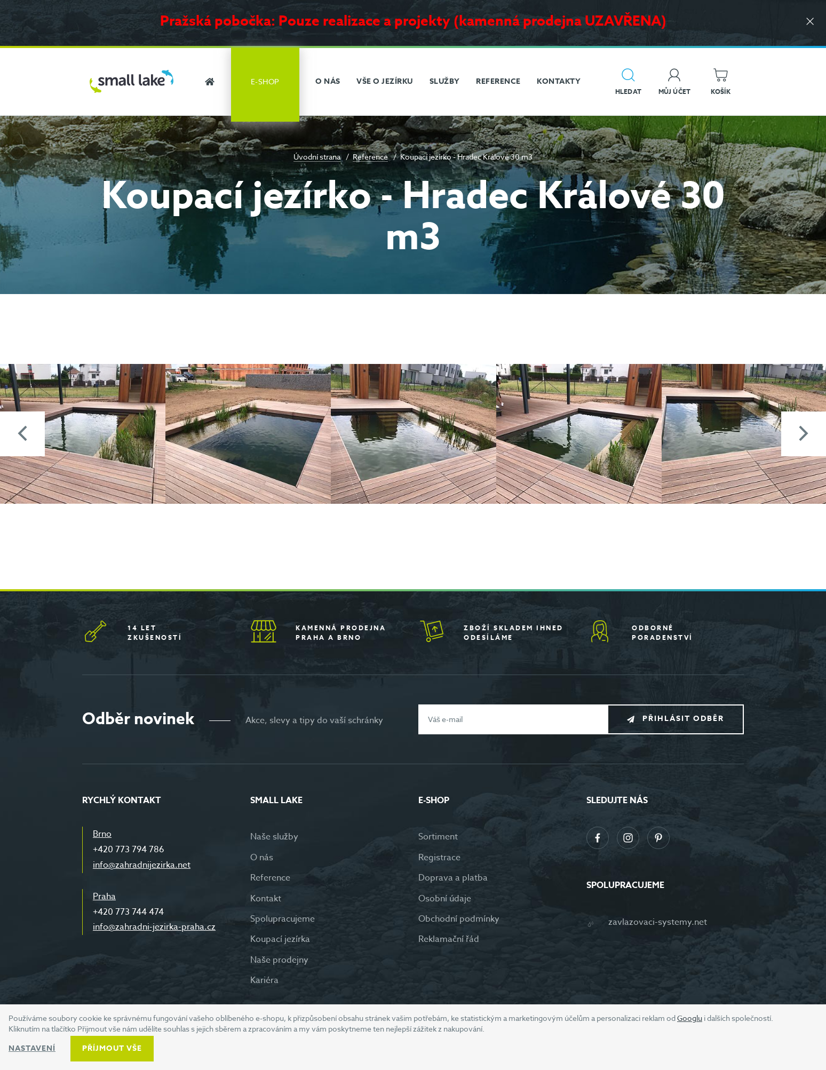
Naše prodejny (279, 960)
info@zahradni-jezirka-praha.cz (154, 927)
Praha (104, 896)
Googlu (689, 1018)
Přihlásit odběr (683, 718)
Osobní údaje (444, 898)
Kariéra (264, 980)
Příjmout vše (112, 1048)
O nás (261, 857)
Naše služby (274, 836)
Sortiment (438, 836)
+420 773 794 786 (128, 849)
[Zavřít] (810, 22)
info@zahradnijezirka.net (141, 865)
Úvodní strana (316, 157)
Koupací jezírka (280, 939)
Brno (102, 834)
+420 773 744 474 (128, 912)
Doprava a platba (453, 877)
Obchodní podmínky (458, 919)
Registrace (439, 857)
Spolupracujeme (282, 919)
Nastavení (32, 1048)
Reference (370, 157)
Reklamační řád (448, 939)
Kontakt (265, 898)
